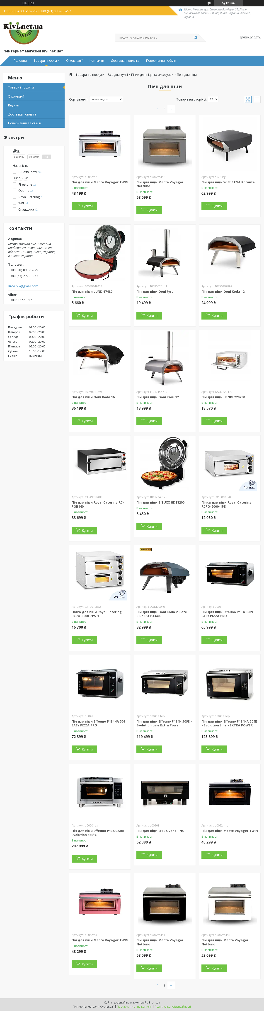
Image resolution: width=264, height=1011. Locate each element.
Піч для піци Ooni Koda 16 (93, 397)
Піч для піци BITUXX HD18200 (160, 502)
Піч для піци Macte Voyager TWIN (100, 182)
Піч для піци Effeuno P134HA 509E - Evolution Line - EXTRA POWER (229, 723)
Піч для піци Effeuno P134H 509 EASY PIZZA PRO (227, 614)
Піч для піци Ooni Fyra (155, 291)
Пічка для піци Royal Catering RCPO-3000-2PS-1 (97, 614)
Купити (87, 206)
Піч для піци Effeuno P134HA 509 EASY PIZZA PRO (98, 723)
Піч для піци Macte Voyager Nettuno (159, 184)
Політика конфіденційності (173, 1007)
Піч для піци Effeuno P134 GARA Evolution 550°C (98, 833)
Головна (20, 60)
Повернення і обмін (161, 60)
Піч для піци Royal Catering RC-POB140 (98, 504)
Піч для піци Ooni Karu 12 (157, 397)
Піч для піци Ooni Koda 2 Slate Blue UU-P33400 (161, 614)
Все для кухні (118, 75)
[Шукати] (195, 38)
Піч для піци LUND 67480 (92, 291)
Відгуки (13, 105)
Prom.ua (154, 1002)
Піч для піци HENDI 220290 (223, 397)
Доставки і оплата (125, 60)
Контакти (96, 60)
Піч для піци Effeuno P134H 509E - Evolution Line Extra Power (164, 723)
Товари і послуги (46, 60)
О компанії (74, 60)
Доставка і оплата (22, 114)
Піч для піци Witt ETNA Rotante (228, 182)
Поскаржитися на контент (134, 1007)
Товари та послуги (89, 75)
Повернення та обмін (24, 123)
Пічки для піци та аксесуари (152, 75)
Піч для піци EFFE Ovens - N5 (160, 831)
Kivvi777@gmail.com (23, 286)
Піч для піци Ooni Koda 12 (223, 291)
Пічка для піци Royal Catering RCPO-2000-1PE (226, 504)
